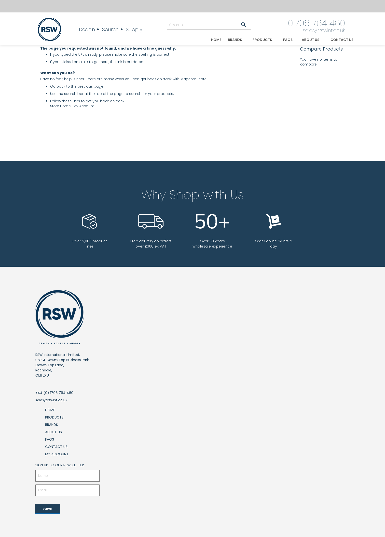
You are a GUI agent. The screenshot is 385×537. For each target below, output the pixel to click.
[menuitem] (216, 40)
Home (50, 409)
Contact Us (56, 446)
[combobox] (209, 25)
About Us (53, 432)
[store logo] (53, 29)
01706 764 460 (316, 23)
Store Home (60, 106)
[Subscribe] (47, 509)
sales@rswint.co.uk (324, 30)
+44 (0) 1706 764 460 (54, 392)
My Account (83, 106)
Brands (51, 424)
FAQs (49, 439)
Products (54, 417)
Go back (57, 86)
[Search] (243, 25)
